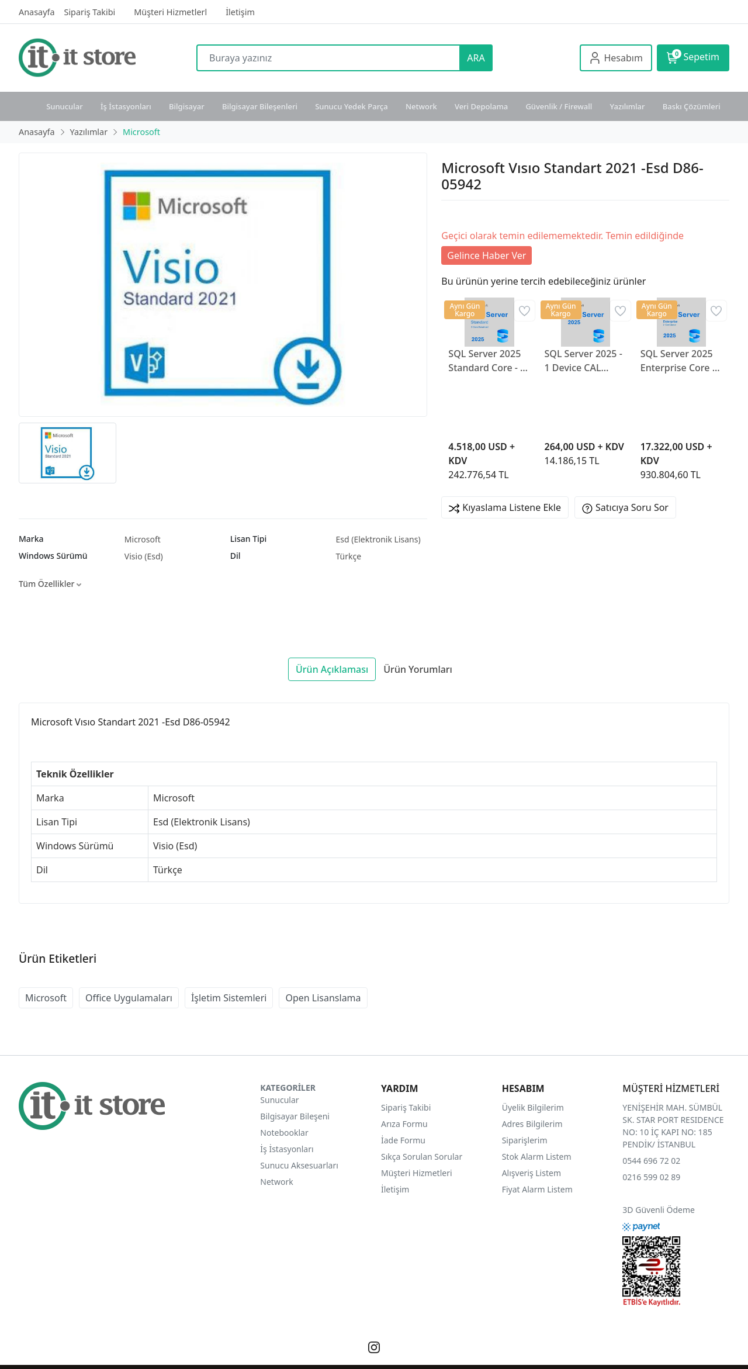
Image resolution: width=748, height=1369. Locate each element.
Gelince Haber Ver (486, 255)
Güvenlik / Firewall (558, 106)
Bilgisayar (187, 106)
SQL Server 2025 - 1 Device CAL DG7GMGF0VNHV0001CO (585, 361)
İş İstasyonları (126, 106)
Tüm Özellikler (50, 583)
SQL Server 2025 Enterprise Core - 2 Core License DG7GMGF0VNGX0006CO (681, 361)
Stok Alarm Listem (537, 1156)
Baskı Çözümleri (692, 106)
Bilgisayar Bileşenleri (259, 106)
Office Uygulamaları (128, 997)
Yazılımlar (627, 106)
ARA (475, 57)
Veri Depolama (481, 106)
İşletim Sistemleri (229, 997)
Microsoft (142, 539)
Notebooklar (284, 1132)
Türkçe (348, 556)
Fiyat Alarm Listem (537, 1189)
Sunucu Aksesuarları (299, 1165)
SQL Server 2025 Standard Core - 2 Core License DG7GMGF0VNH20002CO (489, 361)
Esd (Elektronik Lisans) (377, 539)
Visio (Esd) (143, 556)
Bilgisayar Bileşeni (295, 1116)
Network (421, 106)
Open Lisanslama (323, 997)
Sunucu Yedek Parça (351, 106)
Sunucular (64, 106)
